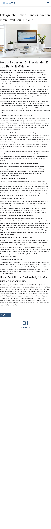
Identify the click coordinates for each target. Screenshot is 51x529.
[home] (7, 3)
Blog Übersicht (5, 315)
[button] (47, 3)
